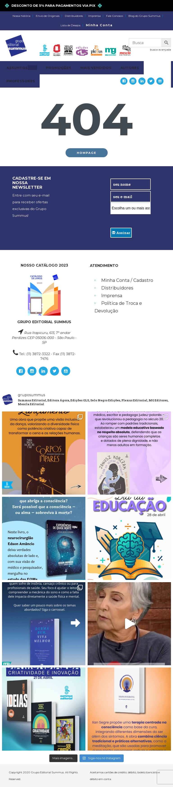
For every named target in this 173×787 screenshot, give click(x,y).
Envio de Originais (47, 16)
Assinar (121, 232)
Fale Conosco (114, 16)
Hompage (86, 153)
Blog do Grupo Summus (144, 16)
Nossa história (21, 16)
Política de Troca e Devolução (118, 307)
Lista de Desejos (70, 25)
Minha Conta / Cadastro (127, 280)
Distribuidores (74, 16)
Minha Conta (99, 25)
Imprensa (94, 16)
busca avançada (160, 49)
